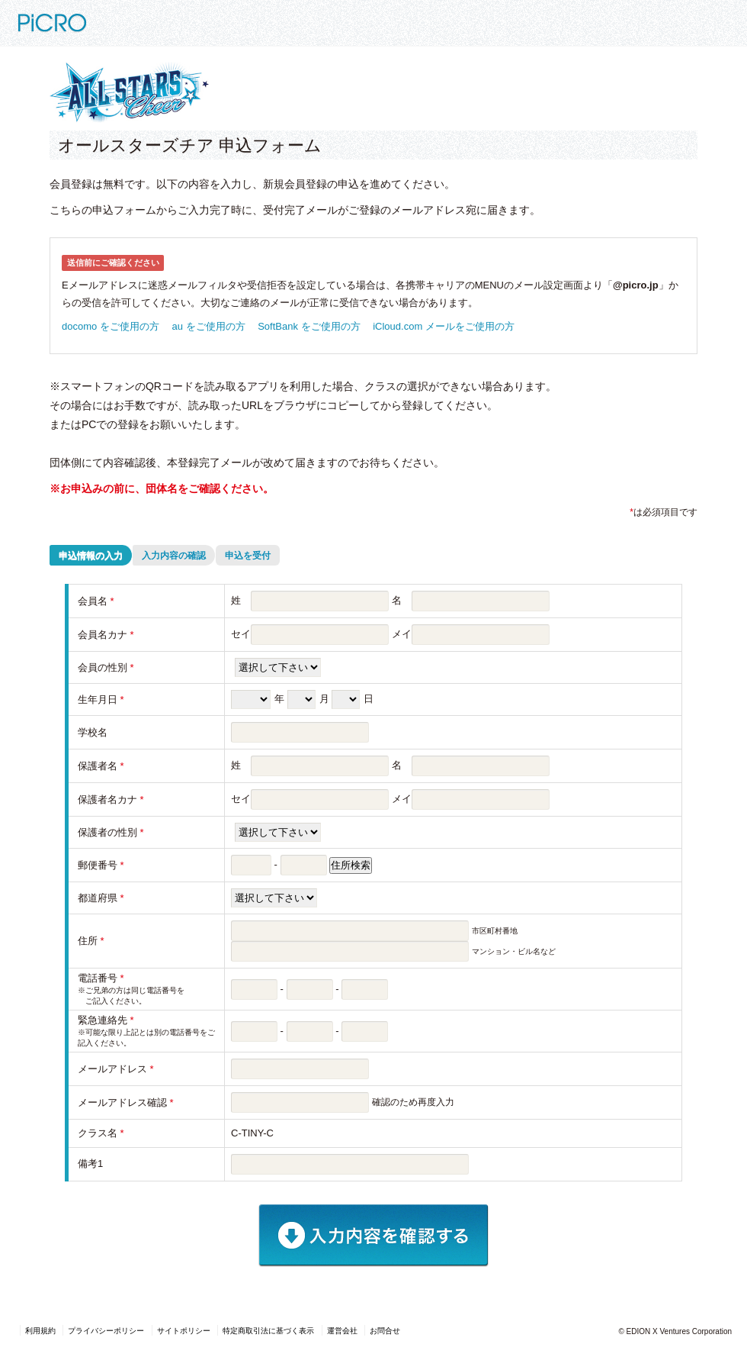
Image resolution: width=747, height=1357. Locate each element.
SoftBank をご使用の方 (309, 326)
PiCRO (89, 17)
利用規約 (40, 1330)
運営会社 (342, 1330)
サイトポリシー (183, 1330)
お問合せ (385, 1330)
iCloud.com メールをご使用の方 (444, 326)
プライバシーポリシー (106, 1330)
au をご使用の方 (208, 326)
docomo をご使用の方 (110, 326)
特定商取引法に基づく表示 (268, 1330)
